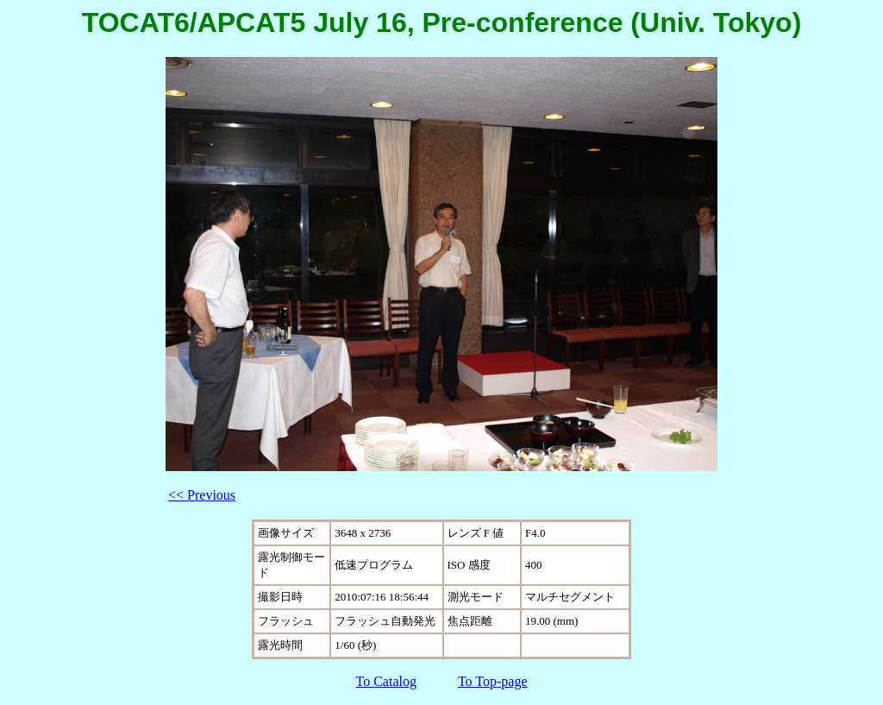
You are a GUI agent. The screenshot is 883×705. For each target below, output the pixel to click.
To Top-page (493, 681)
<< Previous (201, 495)
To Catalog (386, 681)
